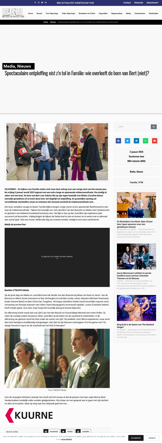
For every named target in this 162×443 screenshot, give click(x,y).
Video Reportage (68, 13)
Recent (39, 13)
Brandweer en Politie (87, 13)
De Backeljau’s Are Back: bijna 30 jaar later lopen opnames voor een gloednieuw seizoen (135, 224)
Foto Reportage (52, 13)
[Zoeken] (154, 126)
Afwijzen (152, 438)
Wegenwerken (116, 13)
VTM (140, 182)
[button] (51, 431)
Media (128, 13)
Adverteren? (152, 2)
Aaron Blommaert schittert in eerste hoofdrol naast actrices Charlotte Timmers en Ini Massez (134, 276)
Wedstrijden (153, 13)
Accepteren (136, 438)
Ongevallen (103, 13)
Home (30, 13)
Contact (127, 2)
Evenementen (140, 13)
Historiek (138, 2)
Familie (133, 182)
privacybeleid (66, 439)
